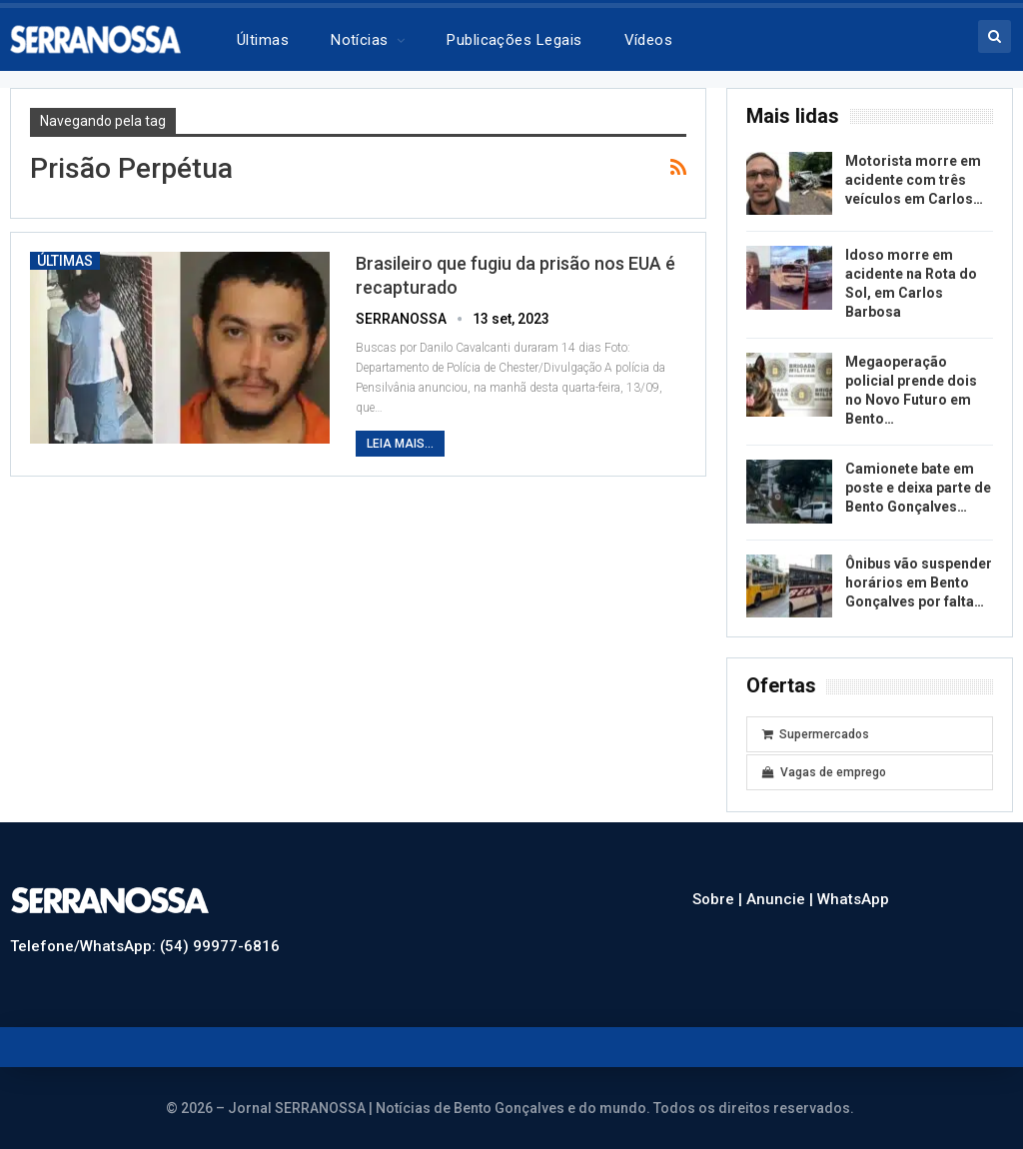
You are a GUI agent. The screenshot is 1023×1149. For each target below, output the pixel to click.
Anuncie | (781, 899)
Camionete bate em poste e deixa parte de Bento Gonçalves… (918, 488)
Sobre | (719, 899)
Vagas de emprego (824, 772)
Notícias (360, 40)
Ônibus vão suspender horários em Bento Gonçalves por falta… (918, 582)
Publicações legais (514, 40)
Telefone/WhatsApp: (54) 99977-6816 (145, 946)
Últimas (263, 40)
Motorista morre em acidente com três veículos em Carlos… (914, 180)
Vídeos (648, 40)
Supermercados (815, 734)
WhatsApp (853, 899)
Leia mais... (400, 444)
